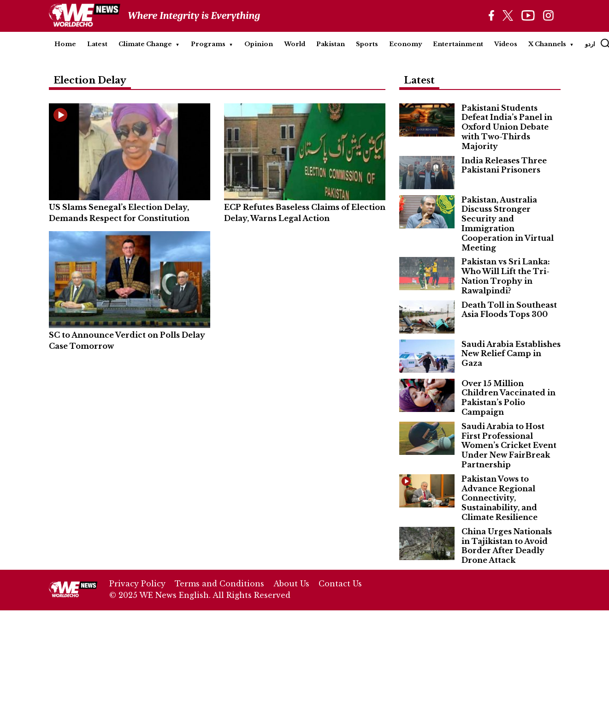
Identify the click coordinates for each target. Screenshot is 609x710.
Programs (208, 44)
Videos (505, 44)
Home (65, 44)
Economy (405, 44)
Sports (367, 44)
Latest (97, 44)
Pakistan (330, 44)
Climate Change (145, 44)
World (294, 44)
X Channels (547, 44)
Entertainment (458, 44)
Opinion (258, 44)
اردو (590, 44)
